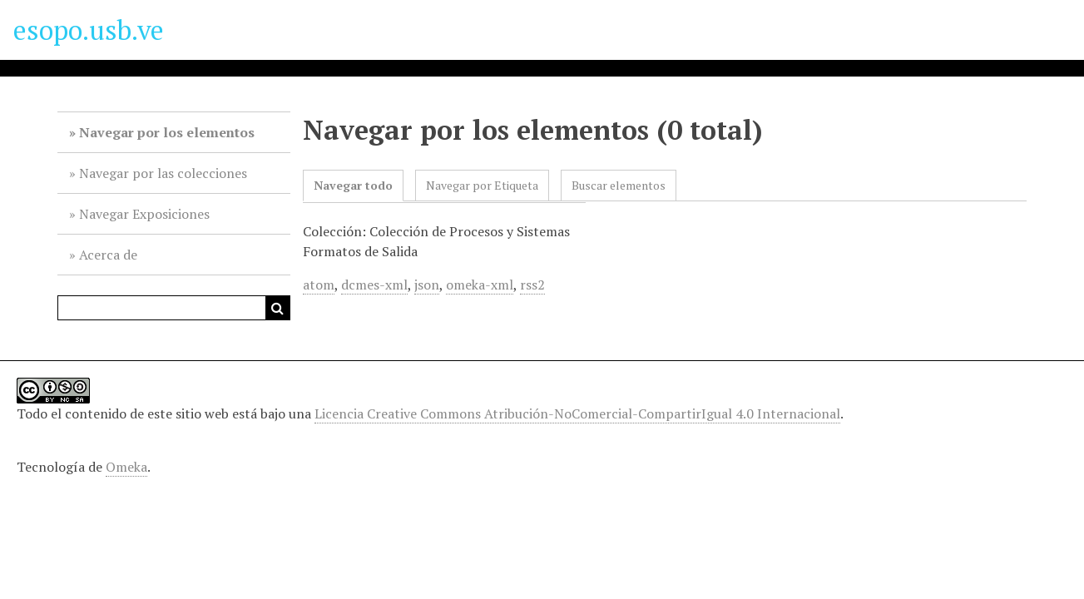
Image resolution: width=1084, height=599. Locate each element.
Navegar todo (353, 185)
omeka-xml (479, 284)
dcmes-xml (374, 284)
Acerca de (108, 254)
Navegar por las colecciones (163, 173)
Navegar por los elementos (167, 132)
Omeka (126, 467)
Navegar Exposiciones (144, 214)
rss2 (532, 284)
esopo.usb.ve (88, 29)
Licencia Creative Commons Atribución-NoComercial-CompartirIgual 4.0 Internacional (577, 413)
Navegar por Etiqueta (482, 185)
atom (318, 284)
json (426, 284)
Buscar (277, 307)
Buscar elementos (619, 185)
